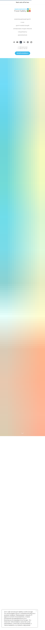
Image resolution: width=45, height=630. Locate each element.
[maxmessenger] (31, 42)
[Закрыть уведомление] (36, 611)
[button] (22, 53)
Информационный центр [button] (22, 19)
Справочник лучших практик (22, 28)
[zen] (28, 42)
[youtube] (17, 42)
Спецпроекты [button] (22, 32)
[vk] (24, 42)
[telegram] (14, 42)
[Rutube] (21, 42)
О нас (22, 22)
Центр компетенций (22, 25)
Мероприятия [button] (22, 35)
